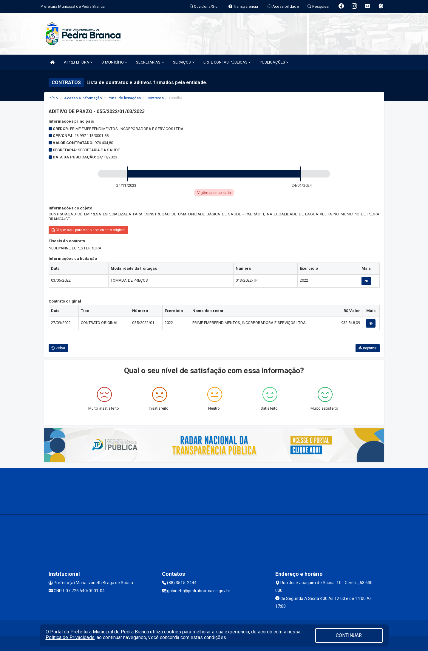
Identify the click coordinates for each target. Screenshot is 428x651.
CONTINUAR (349, 635)
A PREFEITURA (78, 62)
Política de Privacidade (70, 637)
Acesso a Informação (83, 98)
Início (53, 98)
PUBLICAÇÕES (274, 62)
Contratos (155, 98)
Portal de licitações (124, 98)
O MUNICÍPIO (114, 62)
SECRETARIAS (150, 62)
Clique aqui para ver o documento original (88, 230)
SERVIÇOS (183, 62)
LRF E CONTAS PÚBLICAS (227, 62)
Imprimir (367, 348)
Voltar (59, 348)
